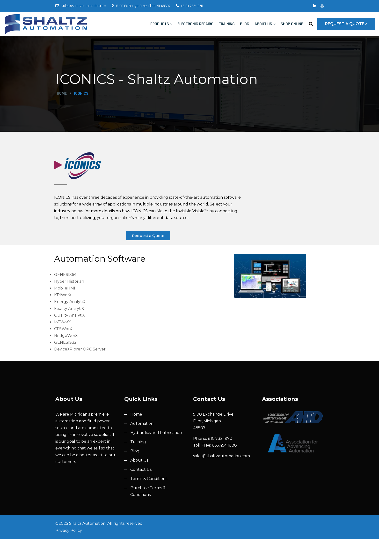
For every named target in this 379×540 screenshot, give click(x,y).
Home (62, 94)
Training (227, 24)
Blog (244, 24)
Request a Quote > (346, 24)
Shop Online (292, 24)
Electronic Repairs (195, 24)
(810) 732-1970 (189, 6)
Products (159, 24)
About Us (263, 24)
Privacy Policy (68, 531)
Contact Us (141, 470)
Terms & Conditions (148, 479)
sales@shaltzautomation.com (80, 6)
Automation (141, 424)
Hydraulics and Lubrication (156, 433)
